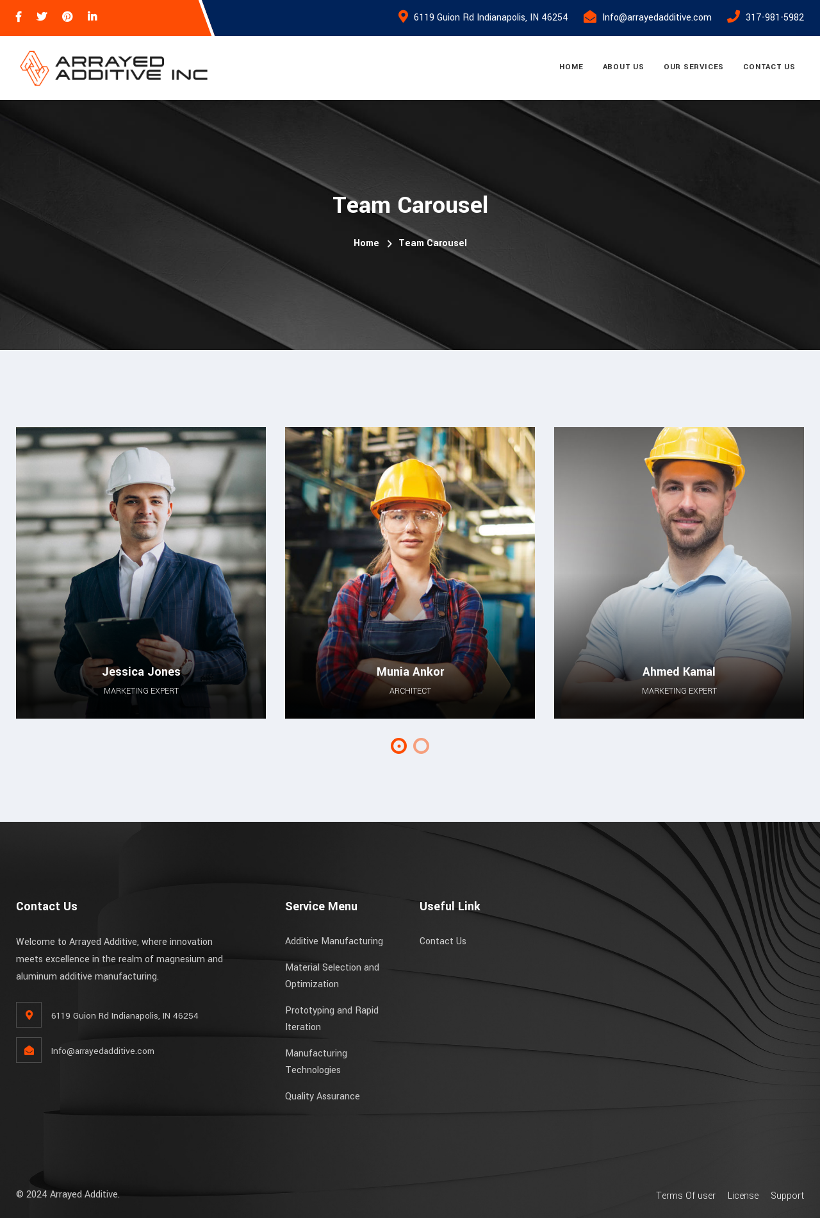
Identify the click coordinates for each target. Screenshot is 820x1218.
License (743, 1196)
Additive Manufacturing (334, 941)
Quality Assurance (322, 1096)
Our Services (694, 67)
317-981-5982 (775, 17)
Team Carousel (432, 243)
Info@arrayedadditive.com (657, 17)
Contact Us (769, 67)
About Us (623, 67)
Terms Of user (686, 1196)
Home (571, 67)
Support (787, 1196)
